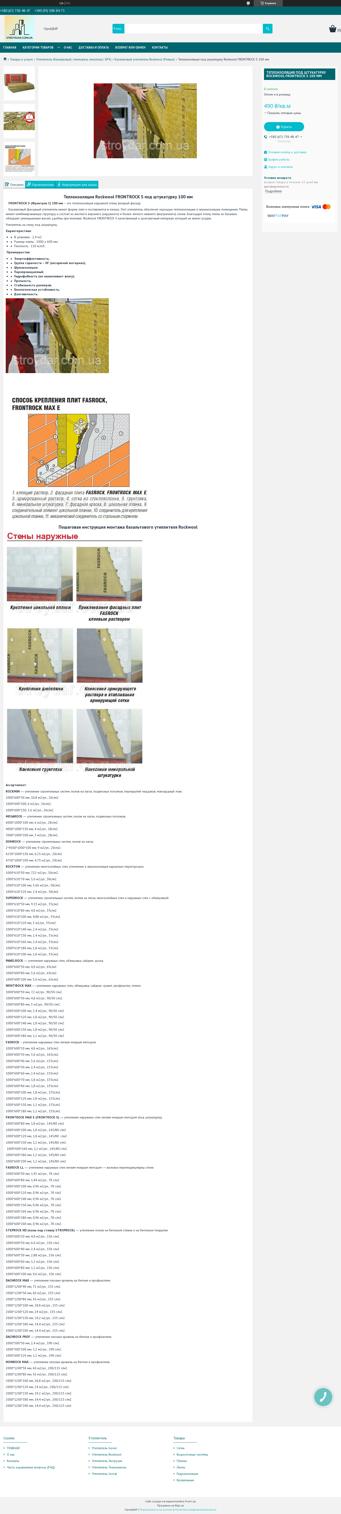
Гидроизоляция (187, 1474)
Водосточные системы (192, 1454)
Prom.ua (190, 1501)
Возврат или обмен (130, 47)
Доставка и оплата (94, 47)
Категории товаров (38, 47)
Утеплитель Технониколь (109, 1467)
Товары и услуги (21, 59)
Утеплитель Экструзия (107, 1461)
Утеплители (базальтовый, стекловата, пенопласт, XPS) (73, 59)
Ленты (181, 1467)
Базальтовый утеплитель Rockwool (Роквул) (145, 59)
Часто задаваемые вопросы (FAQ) (31, 1467)
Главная (9, 47)
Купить (286, 126)
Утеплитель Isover (104, 1448)
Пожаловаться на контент (156, 1509)
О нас (68, 47)
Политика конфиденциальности (195, 1509)
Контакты (160, 47)
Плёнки (182, 1461)
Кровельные (185, 1480)
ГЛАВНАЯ (13, 1448)
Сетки (180, 1448)
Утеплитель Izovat (104, 1474)
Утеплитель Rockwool (106, 1454)
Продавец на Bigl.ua (170, 1505)
